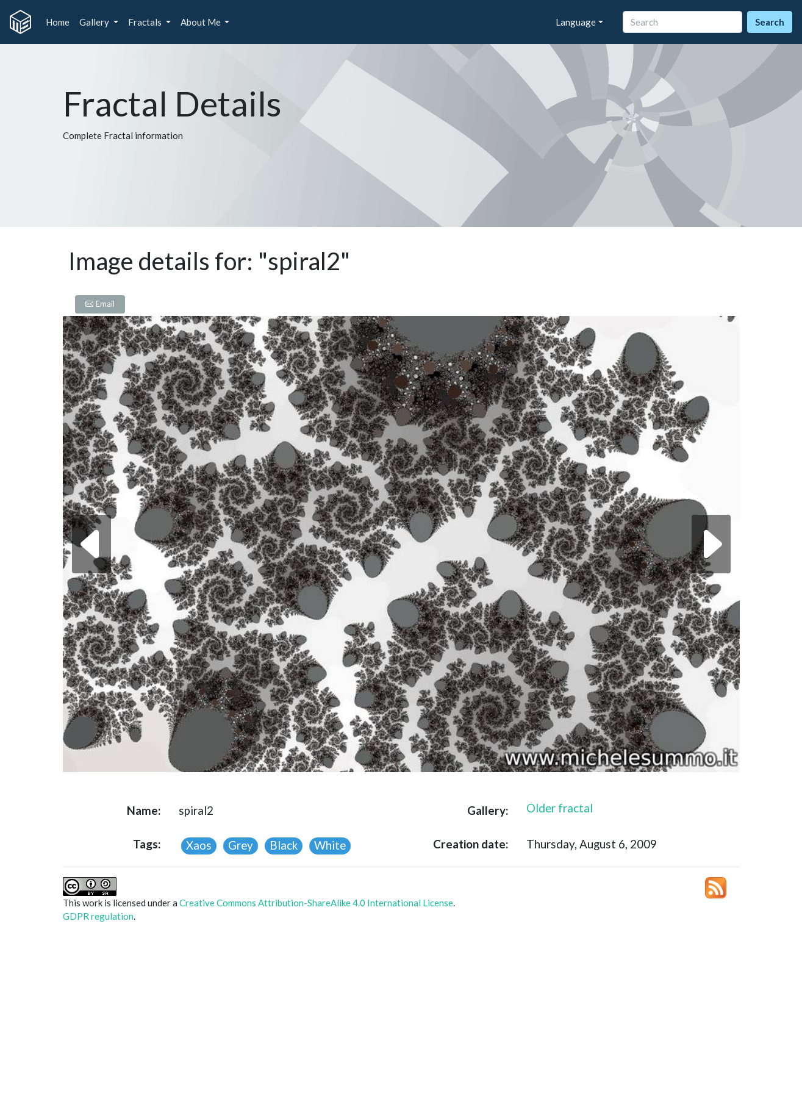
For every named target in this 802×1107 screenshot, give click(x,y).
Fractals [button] (145, 21)
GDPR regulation (98, 916)
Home (58, 21)
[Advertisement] (401, 1018)
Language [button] (576, 21)
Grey (240, 845)
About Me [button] (202, 21)
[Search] (682, 22)
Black (284, 845)
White (330, 845)
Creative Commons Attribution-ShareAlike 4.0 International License (316, 902)
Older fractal (559, 808)
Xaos (199, 845)
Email (100, 304)
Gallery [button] (95, 21)
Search (769, 21)
